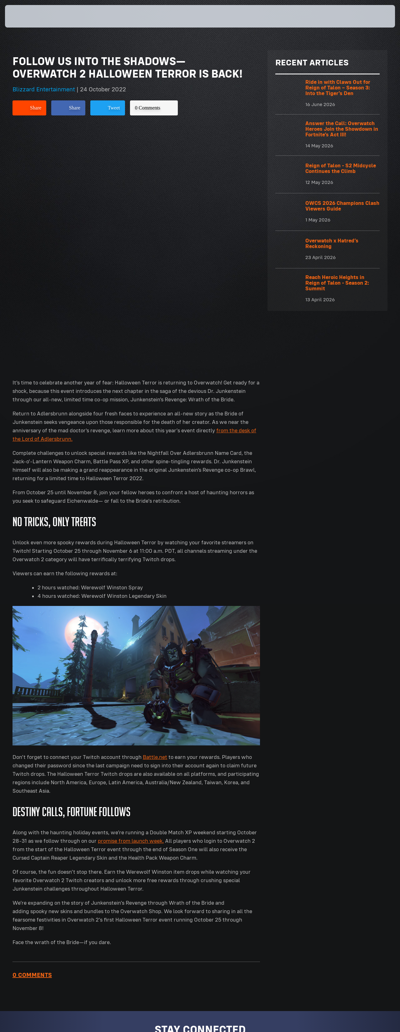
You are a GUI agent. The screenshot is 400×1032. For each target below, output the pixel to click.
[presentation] (24, 16)
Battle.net (155, 515)
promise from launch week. (131, 599)
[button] (375, 16)
